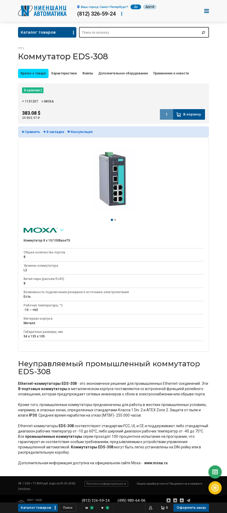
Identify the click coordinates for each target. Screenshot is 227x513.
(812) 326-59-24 (96, 14)
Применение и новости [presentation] (171, 73)
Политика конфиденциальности (106, 483)
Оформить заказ (191, 508)
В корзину (192, 114)
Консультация (82, 132)
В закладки (55, 132)
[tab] (33, 73)
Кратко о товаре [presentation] (33, 73)
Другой (149, 6)
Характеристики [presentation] (64, 73)
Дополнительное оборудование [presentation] (123, 73)
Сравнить (32, 132)
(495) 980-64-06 (131, 500)
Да (136, 6)
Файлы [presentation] (87, 73)
